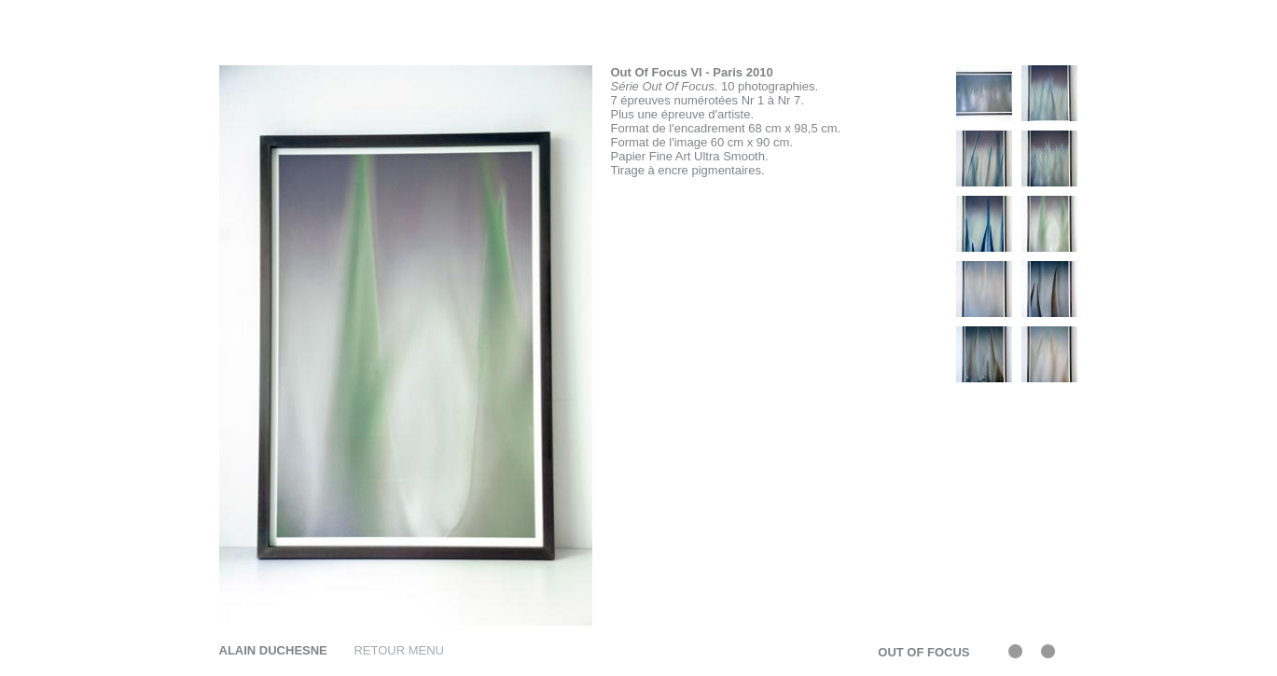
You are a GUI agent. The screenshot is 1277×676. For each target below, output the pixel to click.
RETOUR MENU (399, 650)
